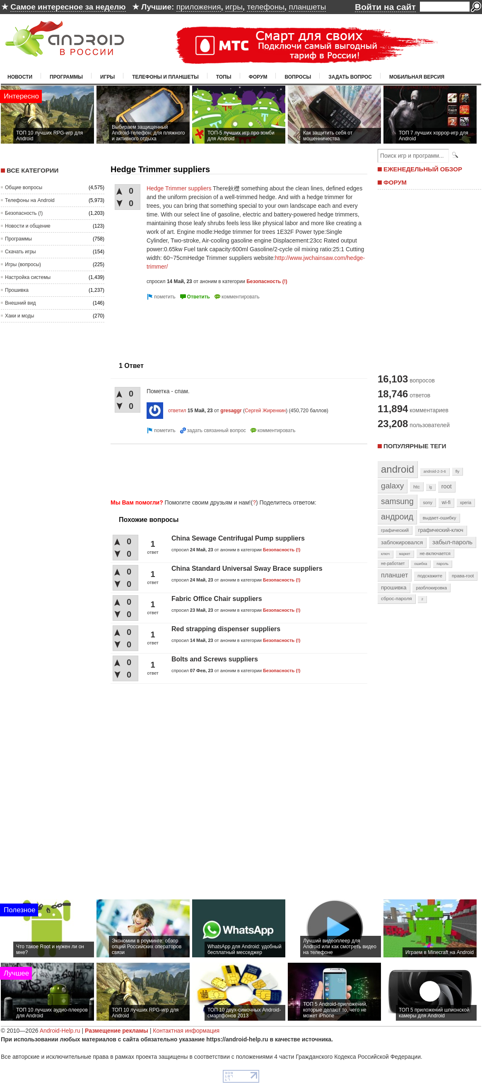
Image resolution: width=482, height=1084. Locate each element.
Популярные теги (414, 445)
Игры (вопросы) (23, 264)
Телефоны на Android (30, 200)
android (397, 469)
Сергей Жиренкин (265, 410)
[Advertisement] (146, 327)
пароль (442, 564)
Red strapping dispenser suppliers (225, 628)
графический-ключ (440, 530)
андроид (397, 516)
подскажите (429, 575)
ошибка (420, 564)
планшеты (307, 6)
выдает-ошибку (439, 517)
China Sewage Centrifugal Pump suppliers (238, 538)
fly (457, 471)
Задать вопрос (350, 77)
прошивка (394, 587)
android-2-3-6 (435, 471)
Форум (258, 77)
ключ (385, 554)
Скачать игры (20, 252)
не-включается (435, 553)
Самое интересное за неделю (67, 6)
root (446, 486)
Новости (19, 77)
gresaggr (230, 410)
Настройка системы (28, 277)
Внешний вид (20, 303)
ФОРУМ (395, 182)
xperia (465, 502)
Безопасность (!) (24, 213)
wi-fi (446, 502)
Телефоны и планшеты (165, 77)
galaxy (392, 485)
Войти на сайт (385, 7)
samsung (397, 501)
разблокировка (431, 587)
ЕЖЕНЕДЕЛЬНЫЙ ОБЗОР (422, 169)
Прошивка (17, 290)
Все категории (32, 170)
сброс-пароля (396, 598)
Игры (107, 77)
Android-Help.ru (60, 1030)
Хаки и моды (19, 316)
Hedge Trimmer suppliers (179, 188)
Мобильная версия (416, 77)
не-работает (393, 563)
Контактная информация (186, 1030)
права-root (463, 575)
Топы (223, 77)
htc (416, 486)
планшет (394, 575)
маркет (404, 554)
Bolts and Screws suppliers (214, 659)
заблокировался (402, 542)
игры (234, 6)
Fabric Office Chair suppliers (216, 598)
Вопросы (297, 77)
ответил (177, 410)
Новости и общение (28, 226)
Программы (66, 77)
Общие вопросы (23, 187)
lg (430, 487)
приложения (198, 6)
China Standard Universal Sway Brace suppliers (247, 568)
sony (427, 502)
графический (395, 530)
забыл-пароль (452, 542)
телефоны (265, 6)
